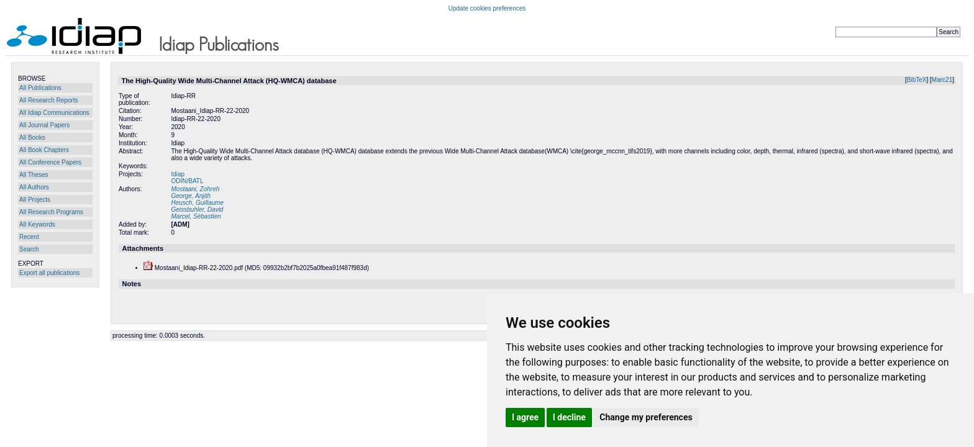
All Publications (40, 87)
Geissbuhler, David (197, 209)
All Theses (33, 174)
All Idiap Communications (54, 112)
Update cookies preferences (487, 8)
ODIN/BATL (187, 181)
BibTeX (917, 79)
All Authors (34, 187)
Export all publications (49, 272)
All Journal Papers (44, 125)
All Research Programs (51, 212)
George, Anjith (191, 195)
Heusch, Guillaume (197, 202)
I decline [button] (569, 417)
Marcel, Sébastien (196, 216)
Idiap (177, 174)
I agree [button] (525, 417)
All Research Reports (48, 100)
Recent (29, 236)
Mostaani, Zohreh (195, 189)
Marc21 (942, 79)
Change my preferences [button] (645, 417)
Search (29, 249)
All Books (32, 137)
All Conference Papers (50, 162)
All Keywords (37, 224)
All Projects (34, 199)
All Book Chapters (44, 150)
